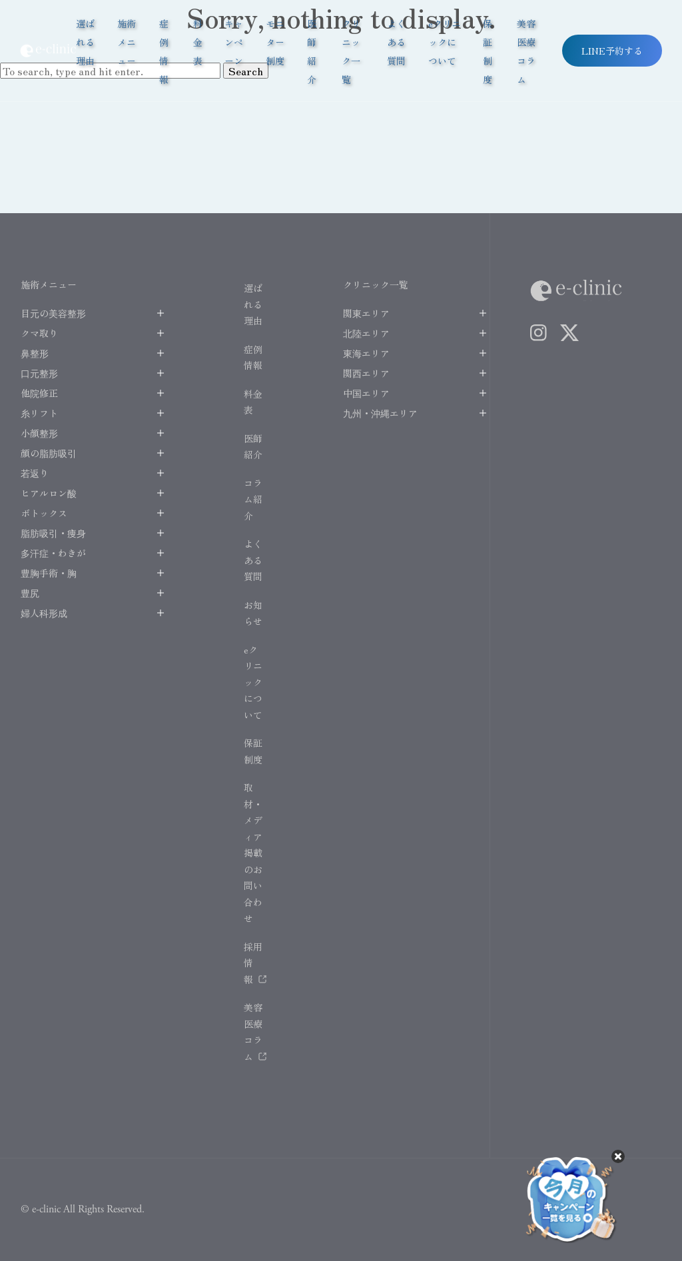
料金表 (197, 42)
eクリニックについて (444, 42)
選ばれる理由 (85, 42)
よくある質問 (396, 42)
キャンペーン (233, 42)
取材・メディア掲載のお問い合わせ (253, 853)
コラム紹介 (253, 499)
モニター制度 (275, 42)
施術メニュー (126, 42)
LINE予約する (612, 50)
